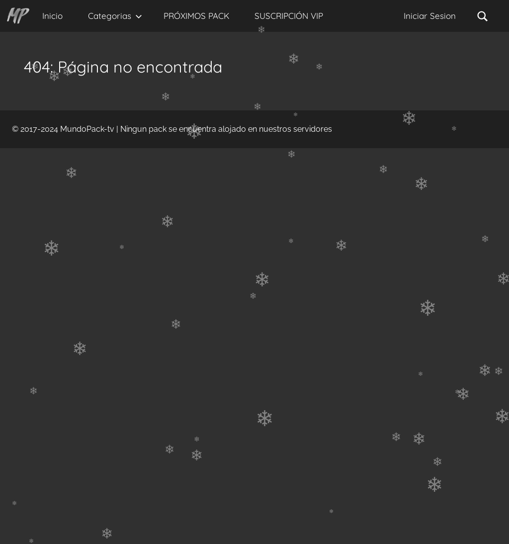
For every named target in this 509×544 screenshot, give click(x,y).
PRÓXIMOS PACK (196, 15)
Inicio (52, 15)
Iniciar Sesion (430, 15)
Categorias (115, 15)
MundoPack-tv (87, 129)
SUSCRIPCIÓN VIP (288, 15)
